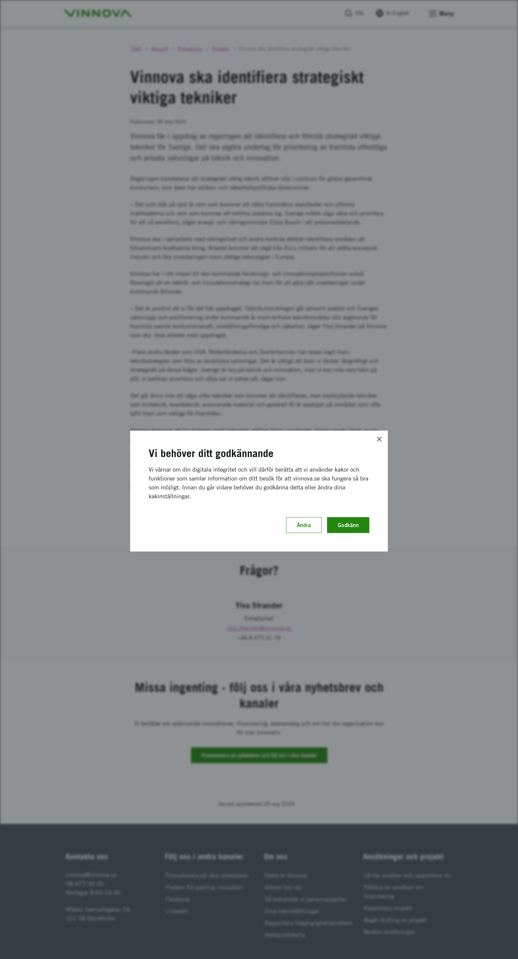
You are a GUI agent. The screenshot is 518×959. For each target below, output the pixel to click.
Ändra (304, 525)
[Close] (379, 439)
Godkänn (348, 525)
